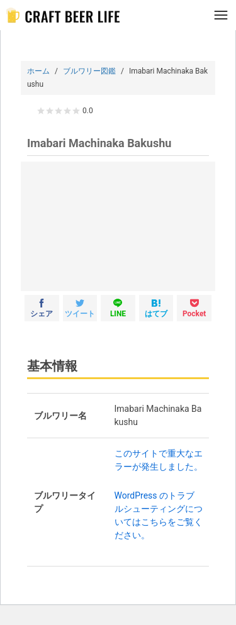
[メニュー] (221, 15)
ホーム (38, 71)
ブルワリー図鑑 (89, 71)
